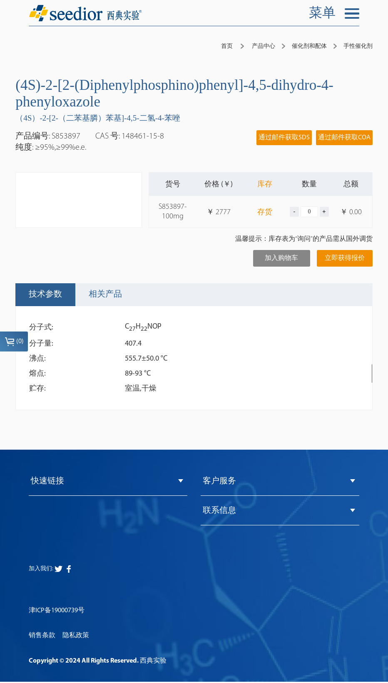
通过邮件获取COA (344, 137)
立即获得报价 (345, 258)
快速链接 (47, 482)
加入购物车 (281, 258)
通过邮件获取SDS (284, 137)
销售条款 (42, 637)
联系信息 (219, 512)
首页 (227, 46)
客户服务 (219, 482)
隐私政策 (75, 637)
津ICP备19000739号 (57, 612)
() (14, 341)
